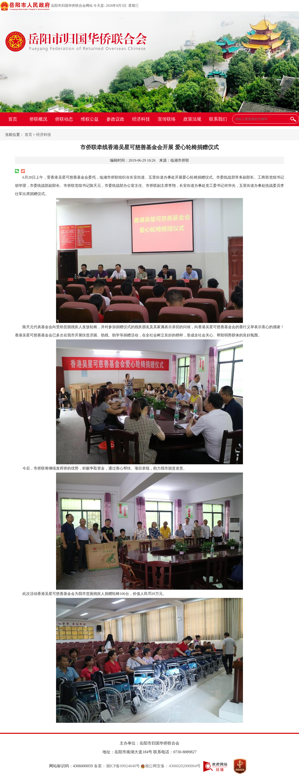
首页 (12, 119)
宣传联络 (167, 119)
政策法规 (192, 119)
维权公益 (90, 119)
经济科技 (141, 119)
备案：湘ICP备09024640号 (117, 766)
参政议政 (115, 119)
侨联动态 (64, 119)
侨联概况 (38, 119)
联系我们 (218, 119)
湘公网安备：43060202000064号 (171, 766)
